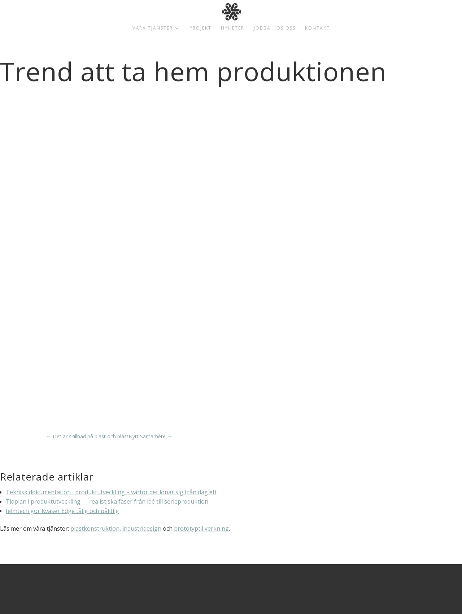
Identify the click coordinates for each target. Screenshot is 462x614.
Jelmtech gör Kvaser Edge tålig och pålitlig (62, 511)
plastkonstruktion (94, 528)
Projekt (200, 28)
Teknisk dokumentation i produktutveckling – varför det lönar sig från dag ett (111, 492)
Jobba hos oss (275, 28)
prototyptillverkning (201, 528)
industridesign (141, 528)
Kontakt (317, 28)
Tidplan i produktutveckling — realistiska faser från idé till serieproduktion (107, 501)
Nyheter (232, 28)
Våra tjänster (152, 28)
